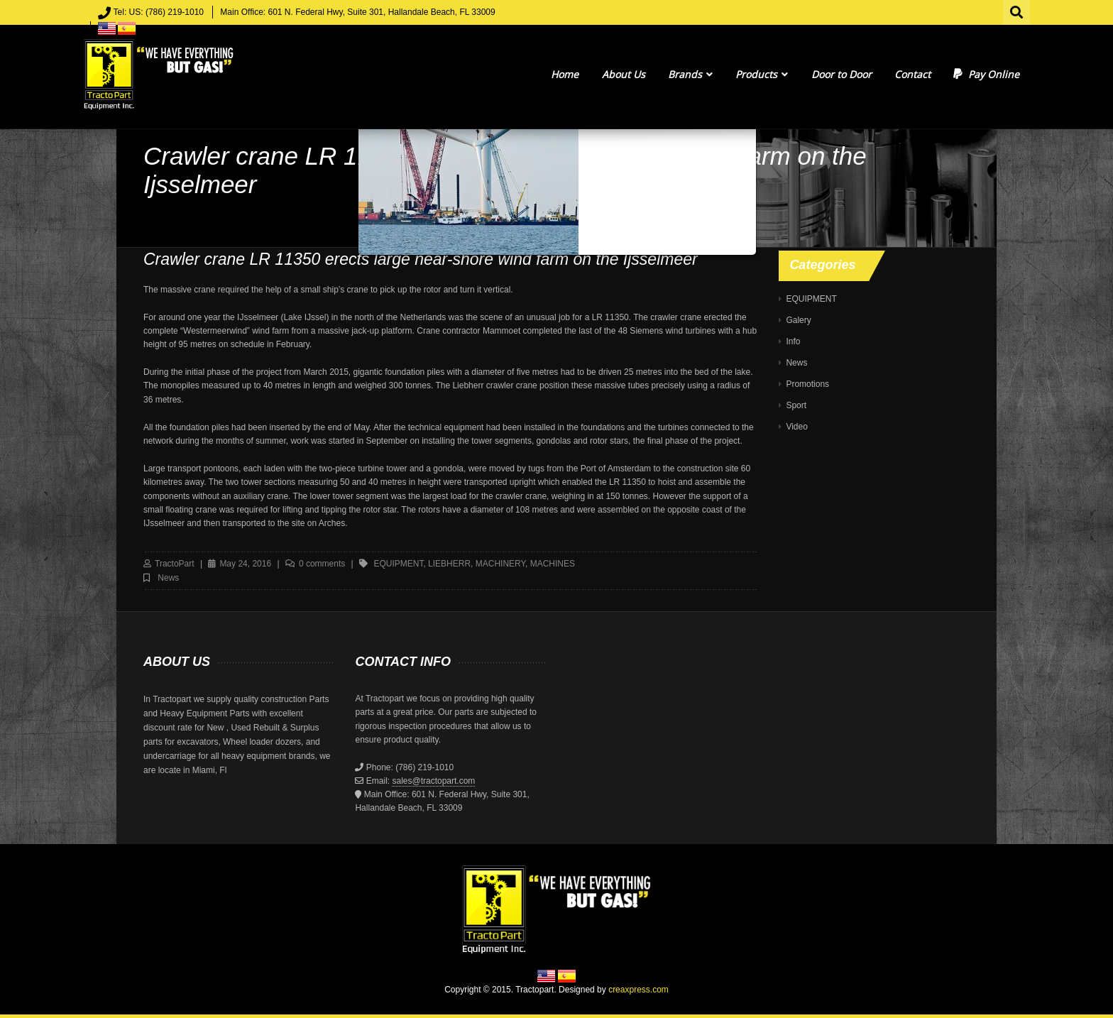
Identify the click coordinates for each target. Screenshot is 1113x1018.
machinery (500, 564)
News (168, 578)
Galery (798, 320)
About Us (623, 74)
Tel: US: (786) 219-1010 (159, 12)
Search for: (1017, 10)
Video (796, 427)
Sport (796, 405)
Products (761, 74)
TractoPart (174, 564)
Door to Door (841, 74)
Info (793, 341)
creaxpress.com (638, 990)
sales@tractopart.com (433, 781)
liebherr (449, 564)
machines (552, 564)
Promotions (807, 384)
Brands (690, 74)
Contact (912, 74)
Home (565, 74)
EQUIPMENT (811, 299)
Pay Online (986, 74)
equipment (398, 564)
